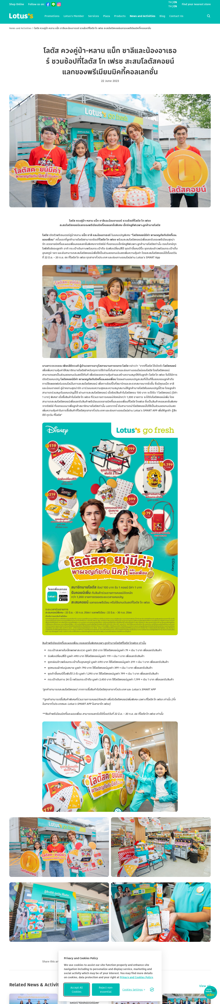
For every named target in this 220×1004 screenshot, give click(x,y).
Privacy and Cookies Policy (136, 977)
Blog (162, 16)
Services (93, 16)
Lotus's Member (74, 16)
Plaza (106, 16)
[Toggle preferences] (133, 989)
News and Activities (142, 16)
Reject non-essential (106, 989)
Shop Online (16, 4)
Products (120, 16)
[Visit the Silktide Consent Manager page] (152, 989)
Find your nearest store (196, 4)
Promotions (52, 16)
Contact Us (176, 16)
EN (175, 2)
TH (170, 2)
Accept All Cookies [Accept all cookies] (76, 989)
